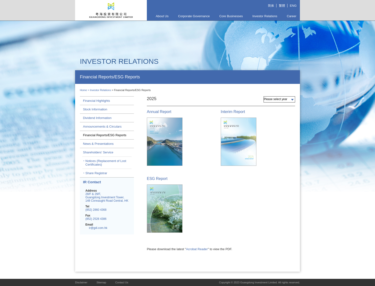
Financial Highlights (96, 101)
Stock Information (95, 109)
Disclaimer (81, 282)
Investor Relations (264, 16)
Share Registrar (96, 173)
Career (291, 16)
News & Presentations (98, 144)
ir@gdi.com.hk (98, 228)
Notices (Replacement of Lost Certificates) (105, 162)
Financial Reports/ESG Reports (104, 135)
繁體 (282, 5)
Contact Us (121, 282)
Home (83, 90)
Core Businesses (231, 16)
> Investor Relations (100, 90)
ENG (293, 5)
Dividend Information (97, 118)
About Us (162, 16)
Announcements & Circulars (102, 126)
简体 (271, 5)
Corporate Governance (194, 16)
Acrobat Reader (197, 249)
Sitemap (101, 282)
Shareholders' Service (98, 152)
